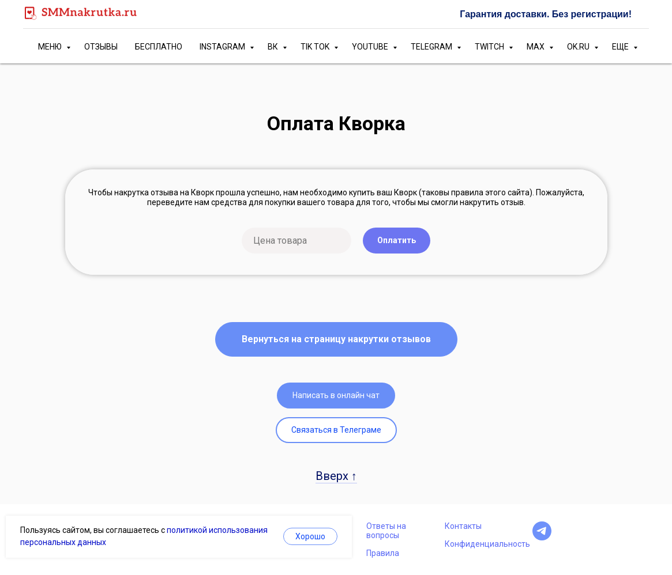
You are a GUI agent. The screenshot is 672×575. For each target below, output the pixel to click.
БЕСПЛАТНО (158, 46)
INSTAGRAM (223, 46)
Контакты (463, 526)
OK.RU (579, 46)
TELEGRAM (432, 46)
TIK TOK (316, 46)
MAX (536, 46)
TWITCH (490, 46)
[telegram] (541, 537)
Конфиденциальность (487, 543)
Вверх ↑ (336, 476)
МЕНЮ (50, 46)
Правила (382, 553)
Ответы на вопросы (386, 530)
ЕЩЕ (621, 46)
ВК (274, 46)
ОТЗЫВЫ (101, 46)
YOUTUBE (371, 46)
